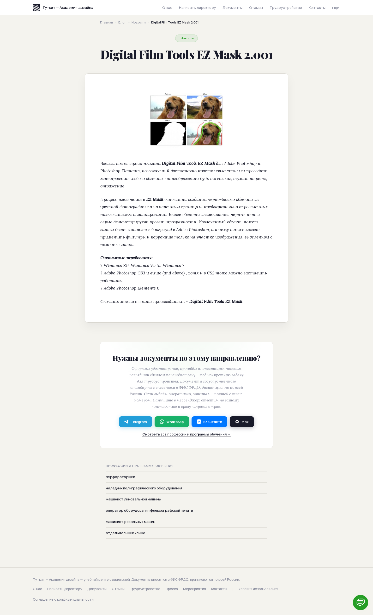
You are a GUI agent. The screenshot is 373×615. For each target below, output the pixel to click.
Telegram (135, 421)
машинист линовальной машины (133, 499)
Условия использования (258, 588)
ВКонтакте (209, 421)
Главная (106, 22)
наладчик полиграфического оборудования (144, 488)
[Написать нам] (360, 602)
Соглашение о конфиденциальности (63, 599)
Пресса (172, 588)
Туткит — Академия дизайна (63, 7)
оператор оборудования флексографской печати (149, 510)
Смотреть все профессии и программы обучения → (186, 434)
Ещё (335, 7)
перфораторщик (120, 477)
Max (242, 421)
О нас (167, 7)
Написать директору (197, 7)
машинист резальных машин (130, 521)
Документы (232, 7)
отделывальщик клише (125, 532)
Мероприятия (194, 588)
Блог (122, 22)
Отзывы (256, 7)
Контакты (317, 7)
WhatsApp (172, 421)
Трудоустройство (286, 7)
